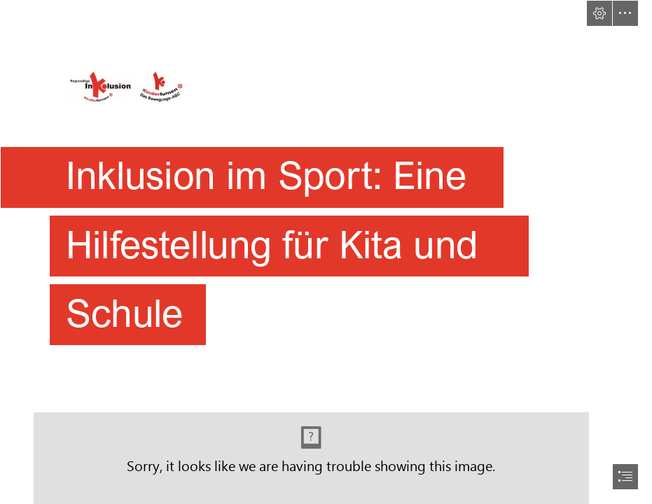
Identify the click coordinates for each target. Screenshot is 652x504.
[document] (326, 252)
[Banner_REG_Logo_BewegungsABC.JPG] (326, 180)
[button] (599, 13)
